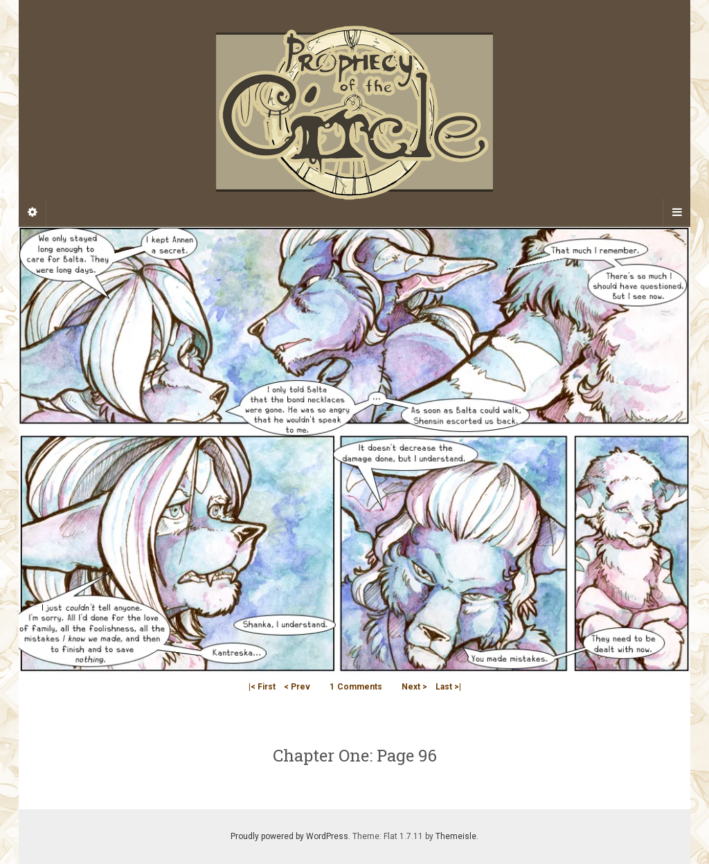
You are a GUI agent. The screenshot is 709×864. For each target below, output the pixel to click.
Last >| (448, 687)
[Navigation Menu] (676, 212)
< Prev (297, 687)
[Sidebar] (32, 212)
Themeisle (456, 836)
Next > (414, 687)
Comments (356, 687)
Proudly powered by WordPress (289, 836)
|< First (262, 687)
